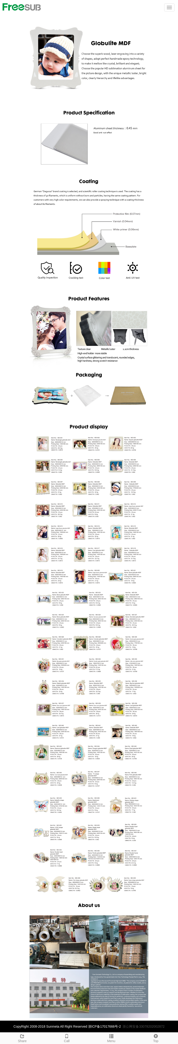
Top (156, 1038)
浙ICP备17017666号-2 (104, 1026)
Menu (111, 1038)
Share (22, 1038)
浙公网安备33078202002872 (143, 1026)
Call (66, 1038)
